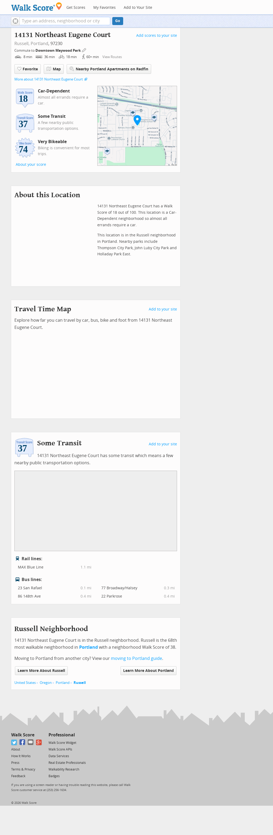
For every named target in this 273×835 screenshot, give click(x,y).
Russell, (22, 43)
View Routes (112, 57)
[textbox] (64, 21)
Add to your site (163, 309)
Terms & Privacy (23, 769)
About (15, 749)
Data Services (59, 756)
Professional (62, 734)
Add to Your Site (138, 7)
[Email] (31, 742)
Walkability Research (64, 769)
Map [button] (54, 69)
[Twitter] (14, 742)
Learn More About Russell (41, 670)
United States (25, 683)
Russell (80, 683)
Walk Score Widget (62, 743)
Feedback (18, 776)
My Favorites (104, 7)
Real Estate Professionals (67, 763)
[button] (15, 21)
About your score (31, 164)
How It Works (21, 756)
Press (15, 763)
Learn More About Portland (148, 670)
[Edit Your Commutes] (84, 49)
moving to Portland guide (136, 658)
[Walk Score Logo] (36, 6)
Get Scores (75, 7)
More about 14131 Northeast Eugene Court (48, 79)
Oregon (46, 683)
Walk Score (22, 734)
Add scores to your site (156, 35)
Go (117, 21)
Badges (54, 776)
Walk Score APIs (60, 749)
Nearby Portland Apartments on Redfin (109, 68)
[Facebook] (22, 742)
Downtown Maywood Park (58, 51)
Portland (39, 43)
